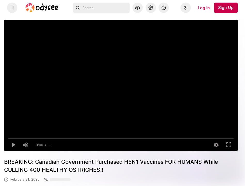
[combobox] (101, 8)
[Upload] (137, 8)
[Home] (42, 8)
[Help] (164, 8)
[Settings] (151, 8)
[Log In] (204, 7)
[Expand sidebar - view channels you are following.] (12, 8)
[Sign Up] (226, 8)
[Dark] (185, 8)
